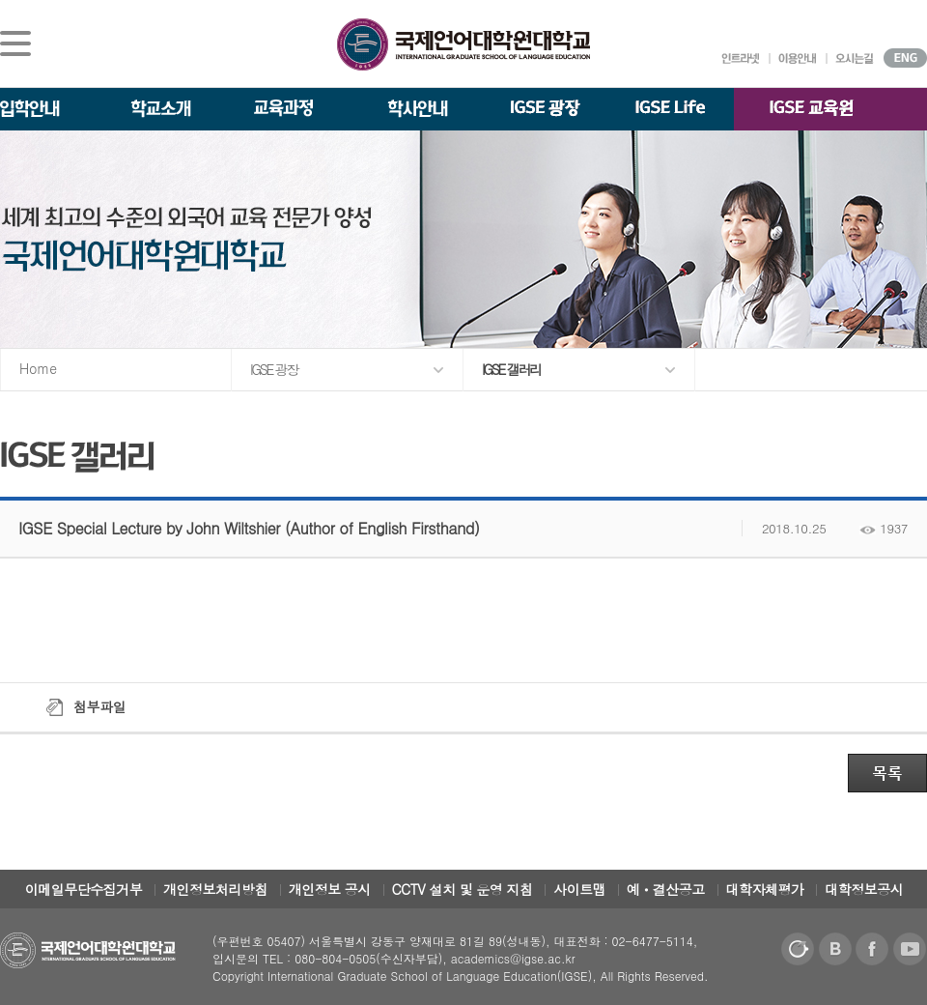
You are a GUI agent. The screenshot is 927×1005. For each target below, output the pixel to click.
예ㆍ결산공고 (666, 889)
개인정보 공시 (330, 889)
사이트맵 (579, 889)
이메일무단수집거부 (84, 889)
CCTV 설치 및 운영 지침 (462, 889)
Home (38, 368)
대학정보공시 (864, 889)
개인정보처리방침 (215, 889)
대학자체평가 (765, 889)
